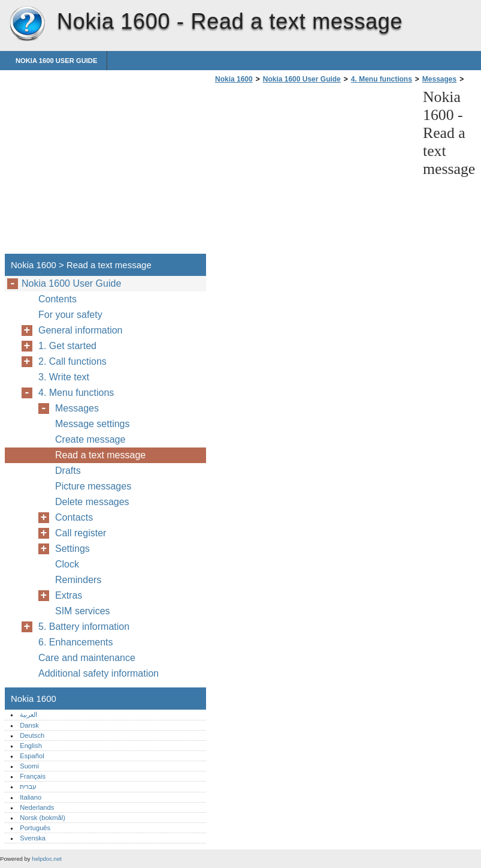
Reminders (78, 580)
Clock (67, 564)
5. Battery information (83, 626)
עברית (28, 786)
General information (80, 330)
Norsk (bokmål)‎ (42, 817)
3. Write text (63, 377)
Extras (68, 595)
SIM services (82, 611)
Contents (57, 299)
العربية (28, 714)
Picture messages (93, 486)
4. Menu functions (381, 79)
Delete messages (92, 502)
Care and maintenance (86, 658)
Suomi (29, 766)
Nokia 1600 (27, 24)
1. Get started (67, 346)
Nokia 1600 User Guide (56, 60)
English (31, 745)
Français (33, 776)
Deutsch (32, 735)
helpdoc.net (47, 858)
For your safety (70, 315)
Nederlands (37, 807)
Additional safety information (98, 673)
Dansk (29, 725)
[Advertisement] (312, 172)
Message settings (92, 424)
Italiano (30, 797)
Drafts (68, 470)
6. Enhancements (75, 642)
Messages (439, 79)
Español (32, 755)
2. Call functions (72, 361)
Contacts (74, 517)
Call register (80, 533)
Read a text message (100, 455)
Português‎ (35, 827)
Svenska (33, 838)
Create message (90, 439)
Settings (72, 548)
